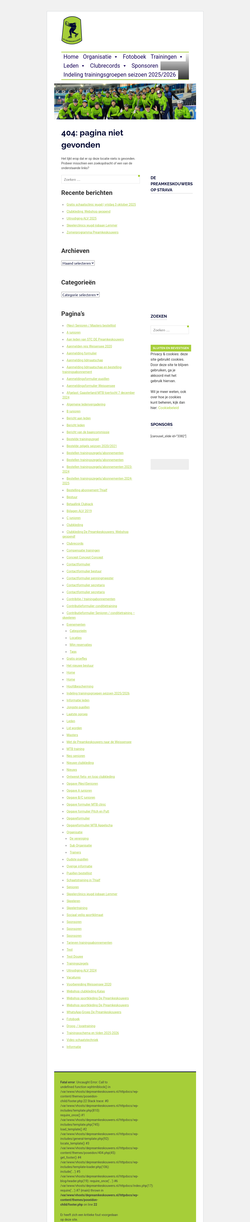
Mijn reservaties (81, 645)
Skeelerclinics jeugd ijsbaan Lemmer (92, 225)
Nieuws (72, 770)
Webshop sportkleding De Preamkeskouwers (98, 998)
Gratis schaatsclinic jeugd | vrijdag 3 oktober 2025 (101, 204)
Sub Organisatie (81, 845)
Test (70, 949)
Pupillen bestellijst (79, 873)
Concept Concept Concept (85, 557)
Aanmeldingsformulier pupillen (88, 379)
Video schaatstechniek (82, 1040)
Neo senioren (76, 756)
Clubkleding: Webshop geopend (89, 211)
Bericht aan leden (79, 418)
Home (71, 57)
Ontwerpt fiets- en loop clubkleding (91, 776)
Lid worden (74, 728)
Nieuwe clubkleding (80, 763)
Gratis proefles (77, 658)
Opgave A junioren (79, 790)
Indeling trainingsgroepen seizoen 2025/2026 (120, 74)
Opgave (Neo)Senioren (82, 783)
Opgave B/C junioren (81, 797)
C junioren (74, 518)
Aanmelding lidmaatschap (85, 360)
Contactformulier (78, 564)
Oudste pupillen (77, 859)
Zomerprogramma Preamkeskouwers (93, 232)
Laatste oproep (77, 714)
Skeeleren (73, 901)
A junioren (74, 332)
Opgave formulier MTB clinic (86, 804)
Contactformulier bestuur (84, 571)
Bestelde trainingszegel (83, 439)
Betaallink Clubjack (80, 504)
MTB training (75, 749)
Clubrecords (108, 65)
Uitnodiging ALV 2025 (82, 218)
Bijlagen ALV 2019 (79, 511)
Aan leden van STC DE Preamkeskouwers (95, 339)
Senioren (73, 887)
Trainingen (167, 56)
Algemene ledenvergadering (86, 404)
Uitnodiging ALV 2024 (82, 970)
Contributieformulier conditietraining (92, 606)
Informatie (74, 1047)
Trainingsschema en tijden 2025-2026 (93, 1033)
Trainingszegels (77, 963)
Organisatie (100, 56)
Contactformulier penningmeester (90, 578)
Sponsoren (145, 66)
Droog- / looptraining (81, 1026)
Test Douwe (75, 956)
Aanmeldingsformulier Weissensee (91, 386)
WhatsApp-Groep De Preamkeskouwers (94, 1012)
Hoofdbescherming (80, 686)
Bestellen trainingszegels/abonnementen (95, 453)
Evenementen (76, 624)
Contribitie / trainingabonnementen (91, 599)
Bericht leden (76, 425)
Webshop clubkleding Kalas (86, 991)
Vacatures (74, 977)
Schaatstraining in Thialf (83, 880)
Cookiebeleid (168, 408)
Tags (73, 651)
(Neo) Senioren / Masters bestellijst (91, 325)
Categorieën (78, 631)
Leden (75, 65)
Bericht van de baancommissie (88, 432)
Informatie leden (78, 700)
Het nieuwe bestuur (80, 665)
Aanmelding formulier (82, 353)
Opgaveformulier (78, 818)
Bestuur (72, 497)
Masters (72, 735)
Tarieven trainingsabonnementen (89, 942)
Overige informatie (79, 866)
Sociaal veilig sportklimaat (85, 915)
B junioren (74, 411)
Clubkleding (75, 525)
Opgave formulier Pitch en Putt (88, 811)
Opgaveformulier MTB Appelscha (90, 825)
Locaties (76, 638)
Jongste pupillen (78, 707)
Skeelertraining (77, 908)
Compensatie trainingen (83, 550)
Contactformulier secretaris (86, 585)
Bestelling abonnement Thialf (87, 490)
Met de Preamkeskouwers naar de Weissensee (99, 742)
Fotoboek (134, 57)
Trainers (75, 852)
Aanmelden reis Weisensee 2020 (89, 346)
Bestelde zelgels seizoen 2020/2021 (92, 446)
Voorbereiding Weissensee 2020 (89, 984)
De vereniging (79, 838)
